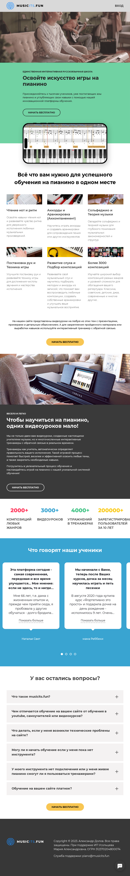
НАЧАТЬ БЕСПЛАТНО (41, 112)
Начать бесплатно (65, 341)
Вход (119, 5)
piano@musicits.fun (95, 856)
